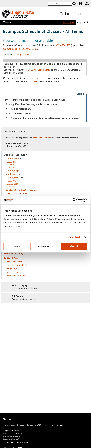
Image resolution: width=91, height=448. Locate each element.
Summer (12, 165)
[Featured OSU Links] (80, 3)
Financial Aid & (17, 265)
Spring (11, 162)
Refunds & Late (14, 272)
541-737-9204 (22, 442)
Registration (23, 54)
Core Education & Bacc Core (21, 190)
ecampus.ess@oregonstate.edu (20, 48)
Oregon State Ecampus (12, 430)
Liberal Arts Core (16, 193)
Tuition (14, 261)
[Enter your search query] (60, 4)
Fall (10, 168)
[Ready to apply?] (45, 287)
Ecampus (82, 13)
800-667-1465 (62, 45)
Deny (17, 246)
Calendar (68, 22)
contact (33, 81)
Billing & (13, 269)
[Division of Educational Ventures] (87, 3)
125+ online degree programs (50, 425)
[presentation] (80, 3)
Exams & (13, 253)
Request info (83, 22)
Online (64, 13)
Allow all (74, 246)
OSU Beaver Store (38, 78)
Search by (13, 158)
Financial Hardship (16, 276)
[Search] (74, 3)
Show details (75, 237)
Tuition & (12, 258)
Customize (45, 246)
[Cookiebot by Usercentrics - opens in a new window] (75, 200)
